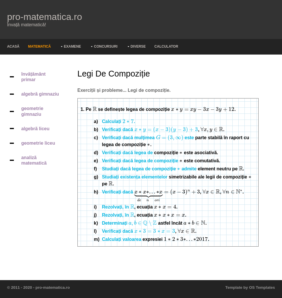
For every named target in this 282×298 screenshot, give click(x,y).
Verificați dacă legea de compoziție (140, 160)
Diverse (138, 46)
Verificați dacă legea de (127, 152)
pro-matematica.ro (44, 17)
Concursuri (105, 46)
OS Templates (262, 287)
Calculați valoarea (121, 239)
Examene (72, 46)
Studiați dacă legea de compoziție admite (149, 168)
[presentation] (95, 109)
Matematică (39, 46)
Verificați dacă (150, 129)
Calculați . (118, 121)
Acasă (13, 46)
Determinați (129, 223)
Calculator (166, 46)
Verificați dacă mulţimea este (148, 137)
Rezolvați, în (118, 206)
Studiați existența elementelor (135, 176)
